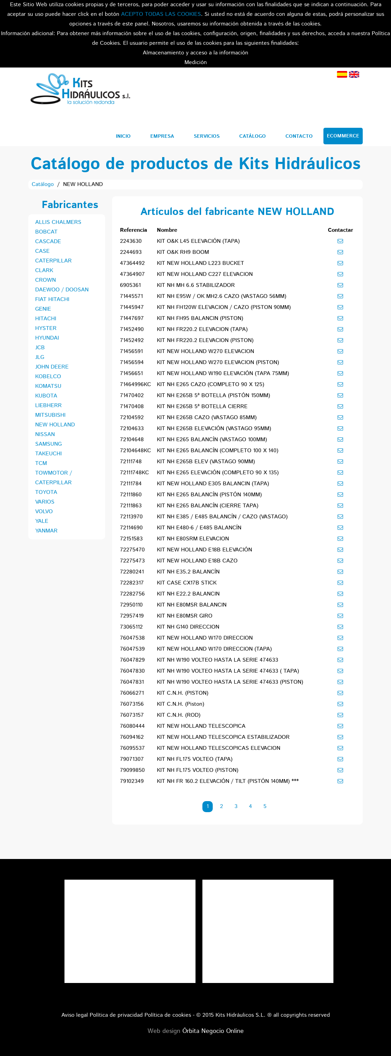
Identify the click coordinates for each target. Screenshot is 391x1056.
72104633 (132, 429)
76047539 (132, 649)
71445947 (132, 307)
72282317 (132, 583)
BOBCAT (46, 232)
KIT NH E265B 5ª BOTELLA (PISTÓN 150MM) (213, 396)
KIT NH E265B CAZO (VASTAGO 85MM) (207, 418)
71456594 (132, 362)
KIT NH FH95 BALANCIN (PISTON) (200, 318)
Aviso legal (74, 1015)
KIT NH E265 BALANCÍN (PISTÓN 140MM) (209, 495)
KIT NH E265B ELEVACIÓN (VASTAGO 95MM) (214, 429)
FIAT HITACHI (52, 299)
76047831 (132, 682)
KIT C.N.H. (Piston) (180, 704)
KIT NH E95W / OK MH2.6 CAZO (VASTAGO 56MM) (221, 296)
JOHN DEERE (52, 367)
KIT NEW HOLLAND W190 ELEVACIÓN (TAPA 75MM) (223, 373)
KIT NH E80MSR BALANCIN (192, 605)
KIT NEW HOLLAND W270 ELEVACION (205, 351)
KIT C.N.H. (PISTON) (182, 693)
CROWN (45, 280)
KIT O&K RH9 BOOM (183, 252)
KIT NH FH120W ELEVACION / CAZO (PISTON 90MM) (224, 307)
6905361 (130, 285)
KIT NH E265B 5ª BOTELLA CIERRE (202, 407)
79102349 (132, 781)
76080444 (132, 726)
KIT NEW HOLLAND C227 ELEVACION (205, 274)
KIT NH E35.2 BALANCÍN (188, 572)
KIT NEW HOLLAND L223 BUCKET (200, 263)
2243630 (131, 241)
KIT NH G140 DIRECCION (188, 627)
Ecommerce (343, 136)
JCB (40, 348)
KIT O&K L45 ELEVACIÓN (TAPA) (198, 241)
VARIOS (44, 502)
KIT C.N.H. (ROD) (178, 715)
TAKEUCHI (48, 454)
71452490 (132, 329)
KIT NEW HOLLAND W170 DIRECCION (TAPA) (214, 649)
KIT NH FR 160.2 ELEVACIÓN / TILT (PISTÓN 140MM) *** (228, 781)
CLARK (44, 271)
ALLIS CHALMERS (58, 222)
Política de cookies (167, 1015)
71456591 (131, 351)
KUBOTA (46, 396)
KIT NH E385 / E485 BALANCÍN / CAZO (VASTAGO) (222, 517)
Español (342, 74)
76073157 (132, 715)
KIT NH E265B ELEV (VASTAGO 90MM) (206, 462)
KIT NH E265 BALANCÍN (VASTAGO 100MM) (212, 440)
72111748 (131, 462)
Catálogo (252, 136)
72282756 (132, 594)
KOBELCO (48, 377)
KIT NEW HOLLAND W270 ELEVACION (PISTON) (218, 362)
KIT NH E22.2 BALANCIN (188, 594)
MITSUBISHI (50, 415)
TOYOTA (46, 492)
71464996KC (135, 385)
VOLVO (44, 512)
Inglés (354, 74)
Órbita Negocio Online (213, 1031)
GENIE (43, 309)
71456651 (131, 373)
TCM (41, 463)
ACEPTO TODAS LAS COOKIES (161, 14)
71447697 (132, 318)
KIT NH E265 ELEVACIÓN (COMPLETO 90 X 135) (218, 473)
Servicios (207, 136)
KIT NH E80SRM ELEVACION (193, 539)
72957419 (132, 616)
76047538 (132, 638)
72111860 (131, 495)
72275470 (132, 550)
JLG (39, 357)
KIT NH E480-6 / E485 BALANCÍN (199, 528)
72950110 (131, 605)
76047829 (132, 660)
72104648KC (135, 451)
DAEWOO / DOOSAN (62, 290)
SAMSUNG (48, 444)
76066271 (132, 693)
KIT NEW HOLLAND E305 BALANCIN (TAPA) (213, 484)
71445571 (131, 296)
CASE (42, 251)
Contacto (299, 136)
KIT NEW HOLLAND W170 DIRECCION (205, 638)
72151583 (131, 539)
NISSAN (45, 434)
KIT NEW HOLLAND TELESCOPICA (201, 726)
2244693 (131, 252)
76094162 (132, 737)
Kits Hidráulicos (80, 90)
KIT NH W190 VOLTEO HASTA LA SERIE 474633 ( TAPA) (228, 671)
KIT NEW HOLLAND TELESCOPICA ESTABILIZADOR (223, 737)
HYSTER (46, 328)
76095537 (132, 748)
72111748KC (134, 473)
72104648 (132, 440)
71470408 (132, 407)
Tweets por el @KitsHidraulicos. (268, 884)
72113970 (131, 517)
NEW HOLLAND (55, 425)
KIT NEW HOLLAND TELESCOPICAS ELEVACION (218, 748)
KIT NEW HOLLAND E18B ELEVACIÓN (204, 550)
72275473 (132, 561)
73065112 (131, 627)
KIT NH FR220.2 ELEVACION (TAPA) (202, 329)
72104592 (132, 418)
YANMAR (46, 531)
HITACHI (45, 319)
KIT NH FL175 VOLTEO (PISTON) (197, 770)
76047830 (132, 671)
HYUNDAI (47, 338)
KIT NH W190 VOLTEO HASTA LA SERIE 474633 (217, 660)
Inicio (123, 136)
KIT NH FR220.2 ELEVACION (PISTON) (205, 340)
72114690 (131, 528)
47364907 (132, 274)
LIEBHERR (48, 406)
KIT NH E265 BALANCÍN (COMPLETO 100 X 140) (217, 451)
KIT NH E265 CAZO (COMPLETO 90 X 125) (210, 385)
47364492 (132, 263)
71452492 (132, 340)
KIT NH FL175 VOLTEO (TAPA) (194, 759)
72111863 (131, 506)
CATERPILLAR (53, 261)
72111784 (131, 484)
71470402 (132, 396)
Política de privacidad (116, 1015)
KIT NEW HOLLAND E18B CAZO (197, 561)
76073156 (132, 704)
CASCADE (48, 242)
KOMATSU (48, 386)
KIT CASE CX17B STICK (187, 583)
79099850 (132, 770)
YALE (41, 521)
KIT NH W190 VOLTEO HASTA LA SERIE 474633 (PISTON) (230, 682)
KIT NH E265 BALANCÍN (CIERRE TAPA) (207, 506)
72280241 (132, 572)
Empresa (162, 136)
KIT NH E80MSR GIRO (184, 616)
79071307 (132, 759)
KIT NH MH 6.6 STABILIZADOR (196, 285)
